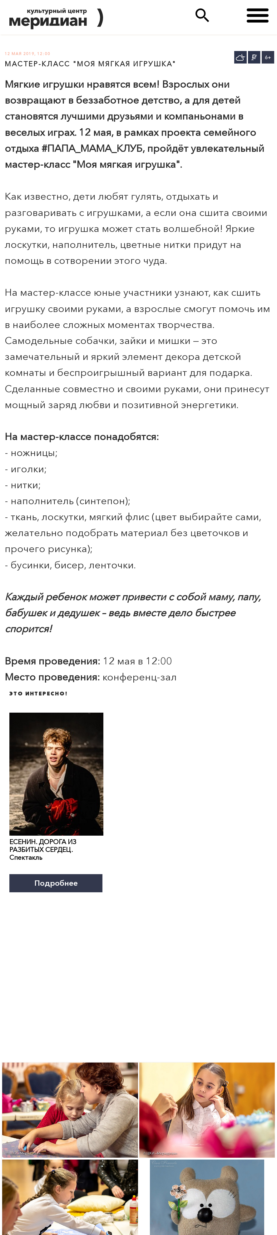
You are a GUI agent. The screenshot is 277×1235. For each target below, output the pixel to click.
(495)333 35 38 (228, 15)
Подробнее (56, 883)
